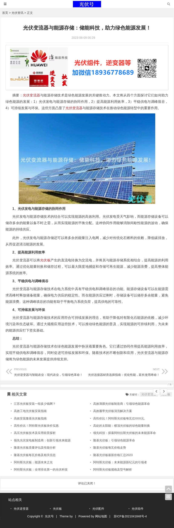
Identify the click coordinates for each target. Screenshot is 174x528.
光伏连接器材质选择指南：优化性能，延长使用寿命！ (123, 371)
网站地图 (101, 516)
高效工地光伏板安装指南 (30, 411)
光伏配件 (98, 508)
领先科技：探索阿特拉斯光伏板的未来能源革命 (124, 433)
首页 (5, 12)
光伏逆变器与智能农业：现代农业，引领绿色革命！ (50, 371)
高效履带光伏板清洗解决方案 (112, 411)
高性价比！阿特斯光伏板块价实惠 (36, 425)
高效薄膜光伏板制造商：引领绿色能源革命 (121, 403)
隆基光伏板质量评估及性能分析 (35, 447)
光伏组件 (138, 508)
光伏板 (45, 260)
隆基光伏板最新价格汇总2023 (113, 455)
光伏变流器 (31, 95)
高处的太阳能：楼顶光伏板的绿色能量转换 (121, 425)
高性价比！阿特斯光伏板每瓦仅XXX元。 (120, 418)
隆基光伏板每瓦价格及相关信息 (35, 455)
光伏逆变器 (21, 508)
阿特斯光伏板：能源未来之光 (33, 462)
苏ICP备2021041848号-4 (130, 516)
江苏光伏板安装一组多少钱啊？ (35, 403)
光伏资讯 (17, 12)
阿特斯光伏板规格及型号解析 (112, 469)
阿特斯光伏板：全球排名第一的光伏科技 (41, 469)
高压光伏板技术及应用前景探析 (35, 433)
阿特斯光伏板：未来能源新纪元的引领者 (120, 462)
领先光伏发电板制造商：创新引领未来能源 (42, 440)
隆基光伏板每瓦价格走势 (109, 447)
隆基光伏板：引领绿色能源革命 (114, 440)
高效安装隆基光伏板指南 (30, 418)
